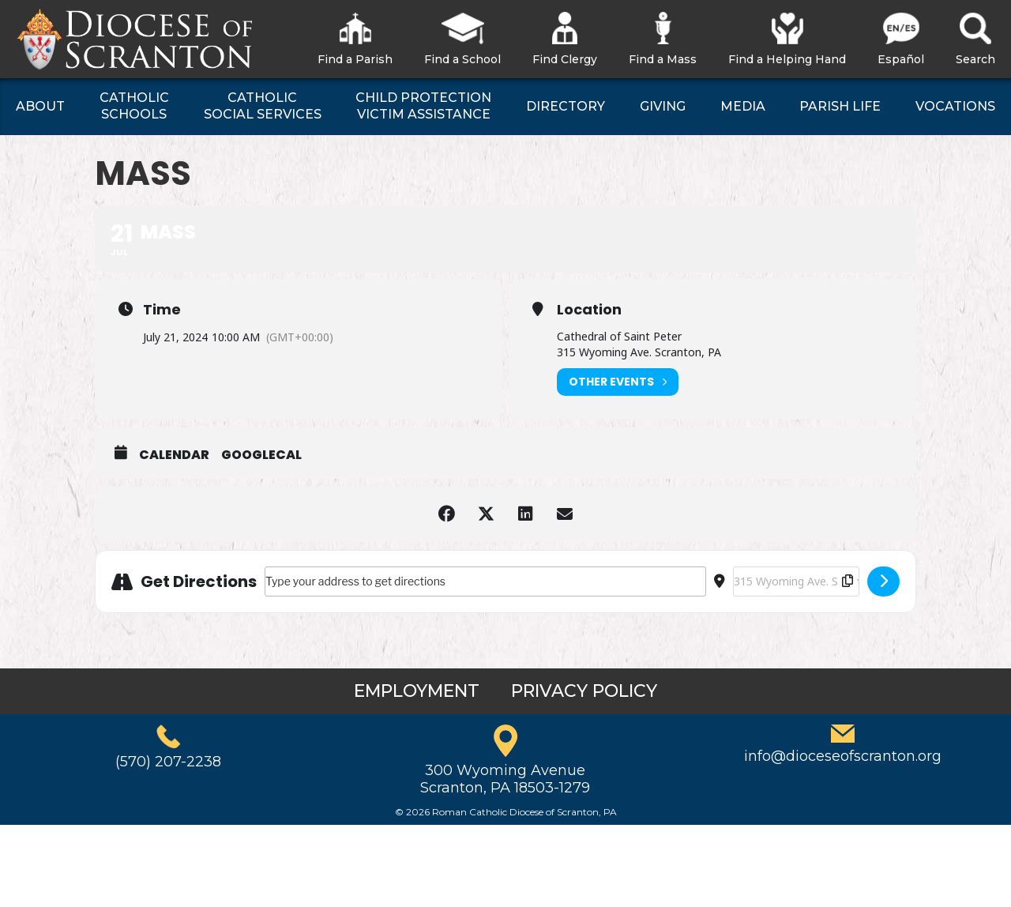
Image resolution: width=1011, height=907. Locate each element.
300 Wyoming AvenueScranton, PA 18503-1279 (505, 779)
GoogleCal (261, 455)
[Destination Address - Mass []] (796, 581)
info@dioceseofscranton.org (842, 756)
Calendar (174, 455)
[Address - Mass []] (485, 581)
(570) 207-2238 (168, 761)
